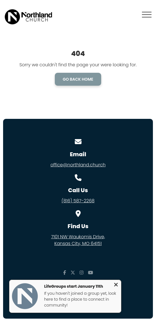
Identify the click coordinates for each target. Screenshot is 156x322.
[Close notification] (116, 285)
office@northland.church (77, 165)
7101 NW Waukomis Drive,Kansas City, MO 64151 (78, 240)
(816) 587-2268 (78, 201)
